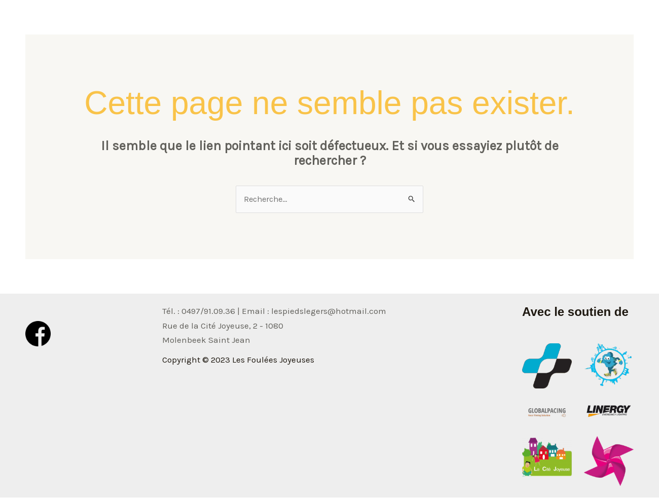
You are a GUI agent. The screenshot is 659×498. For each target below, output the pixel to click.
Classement (541, 23)
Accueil (373, 23)
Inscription (603, 23)
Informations (431, 23)
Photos (487, 23)
